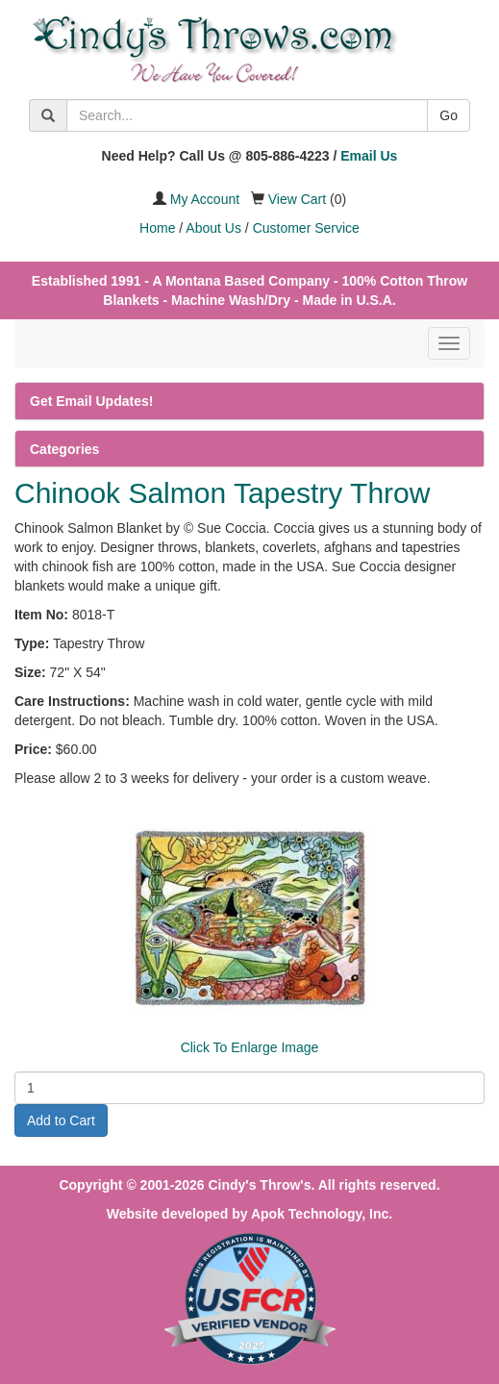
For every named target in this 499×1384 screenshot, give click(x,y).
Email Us (368, 156)
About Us (213, 228)
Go (448, 115)
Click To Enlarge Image (250, 1047)
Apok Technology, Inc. (321, 1213)
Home (157, 228)
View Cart (297, 199)
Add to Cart (61, 1120)
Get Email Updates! (91, 401)
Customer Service (306, 228)
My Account (204, 199)
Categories (64, 449)
